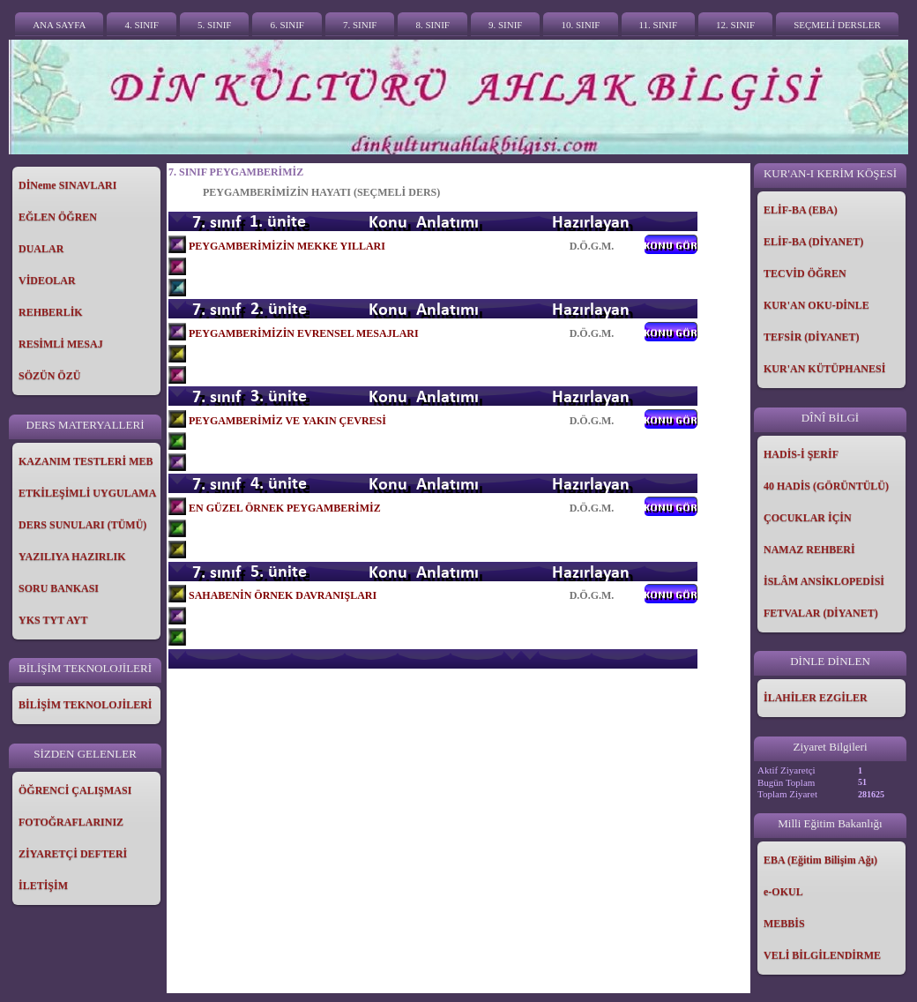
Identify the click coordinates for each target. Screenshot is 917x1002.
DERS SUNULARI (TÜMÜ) (82, 525)
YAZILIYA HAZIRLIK (72, 556)
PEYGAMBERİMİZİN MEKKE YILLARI (287, 246)
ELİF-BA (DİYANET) (813, 242)
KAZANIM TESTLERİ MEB (86, 461)
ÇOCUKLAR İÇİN (808, 518)
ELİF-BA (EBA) (801, 210)
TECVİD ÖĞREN (805, 273)
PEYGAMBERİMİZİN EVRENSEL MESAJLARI (304, 333)
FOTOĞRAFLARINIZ (71, 822)
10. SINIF (580, 24)
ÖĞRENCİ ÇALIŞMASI (75, 790)
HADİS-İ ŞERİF (801, 454)
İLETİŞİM (43, 885)
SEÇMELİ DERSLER (837, 24)
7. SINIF (360, 24)
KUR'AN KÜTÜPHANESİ (824, 369)
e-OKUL (783, 892)
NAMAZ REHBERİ (809, 549)
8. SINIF (432, 24)
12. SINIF (735, 24)
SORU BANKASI (59, 588)
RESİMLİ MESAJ (61, 344)
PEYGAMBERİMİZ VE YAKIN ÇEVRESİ (287, 421)
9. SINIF (505, 24)
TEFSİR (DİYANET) (812, 337)
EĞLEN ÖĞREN (58, 217)
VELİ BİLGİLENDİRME (822, 955)
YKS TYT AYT (53, 620)
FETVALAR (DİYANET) (821, 613)
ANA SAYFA (59, 24)
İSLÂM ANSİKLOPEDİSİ (824, 581)
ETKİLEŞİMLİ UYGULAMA (87, 493)
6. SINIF (287, 24)
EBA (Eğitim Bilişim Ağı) (820, 860)
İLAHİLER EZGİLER (816, 698)
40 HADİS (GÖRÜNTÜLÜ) (826, 486)
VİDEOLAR (47, 280)
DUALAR (41, 249)
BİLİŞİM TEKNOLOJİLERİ (86, 705)
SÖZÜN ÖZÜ (49, 376)
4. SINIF (141, 24)
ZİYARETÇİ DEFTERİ (73, 854)
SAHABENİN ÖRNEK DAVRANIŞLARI (282, 595)
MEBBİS (784, 923)
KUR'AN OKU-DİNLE (816, 305)
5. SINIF (215, 24)
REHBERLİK (51, 312)
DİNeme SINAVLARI (67, 185)
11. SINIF (658, 24)
